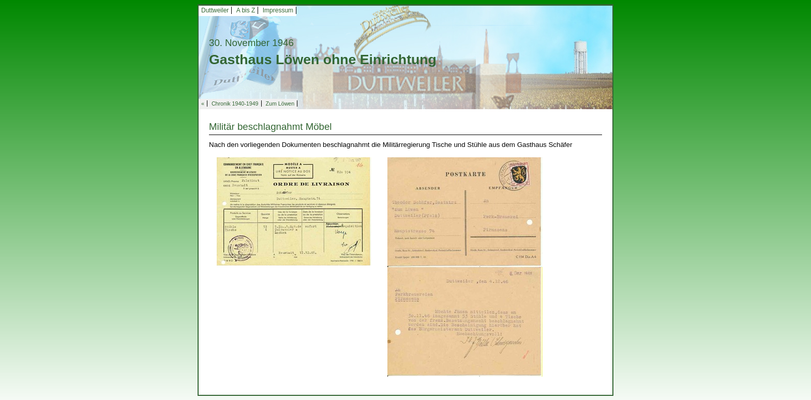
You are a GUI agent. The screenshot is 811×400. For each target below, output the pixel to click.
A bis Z (246, 10)
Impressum (278, 10)
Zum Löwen (280, 103)
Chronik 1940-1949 (235, 103)
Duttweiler (215, 10)
